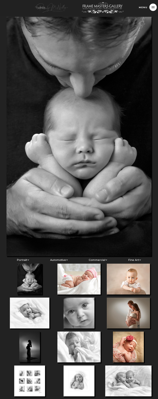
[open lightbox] (79, 136)
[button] (153, 7)
